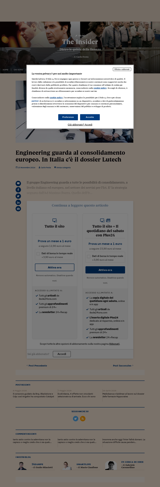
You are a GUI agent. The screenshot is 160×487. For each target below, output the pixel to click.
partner (35, 101)
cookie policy (100, 88)
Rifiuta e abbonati (122, 69)
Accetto (90, 117)
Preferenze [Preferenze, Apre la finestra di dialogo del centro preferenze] (68, 117)
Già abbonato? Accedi (80, 124)
